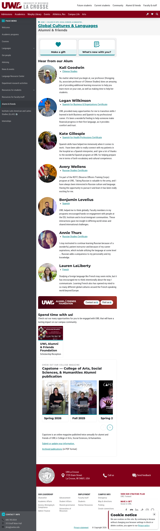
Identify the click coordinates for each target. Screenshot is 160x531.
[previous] (103, 427)
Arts (84, 14)
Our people (6, 55)
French (65, 269)
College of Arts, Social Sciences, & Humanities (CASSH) (65, 22)
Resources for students (18, 91)
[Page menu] (18, 21)
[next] (110, 427)
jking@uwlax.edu (13, 527)
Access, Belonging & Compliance (46, 506)
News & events (8, 69)
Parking (101, 505)
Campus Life (74, 14)
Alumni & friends (133, 5)
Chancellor (42, 498)
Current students (102, 5)
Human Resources (85, 505)
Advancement (64, 498)
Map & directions (105, 501)
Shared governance (67, 505)
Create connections (106, 509)
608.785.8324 (11, 520)
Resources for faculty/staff (13, 97)
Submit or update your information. (58, 443)
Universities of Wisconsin (65, 510)
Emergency (102, 498)
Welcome (6, 27)
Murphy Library (34, 14)
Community (118, 5)
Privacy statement (81, 527)
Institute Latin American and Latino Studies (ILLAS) (16, 112)
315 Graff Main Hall (14, 523)
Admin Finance (44, 511)
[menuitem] (7, 14)
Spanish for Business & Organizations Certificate (84, 104)
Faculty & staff (150, 5)
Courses (5, 41)
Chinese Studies (69, 71)
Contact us (92, 302)
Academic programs (10, 34)
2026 (104, 527)
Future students (84, 5)
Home (41, 22)
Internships (6, 121)
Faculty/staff (83, 498)
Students (81, 501)
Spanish (66, 203)
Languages (18, 49)
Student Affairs (65, 501)
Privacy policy (143, 525)
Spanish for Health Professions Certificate (82, 137)
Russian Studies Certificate (75, 170)
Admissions (6, 14)
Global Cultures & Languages (68, 25)
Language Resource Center (13, 76)
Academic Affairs (45, 501)
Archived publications (52, 449)
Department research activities (15, 83)
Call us (108, 475)
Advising (5, 62)
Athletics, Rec (59, 14)
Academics (20, 14)
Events (47, 14)
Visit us (106, 302)
